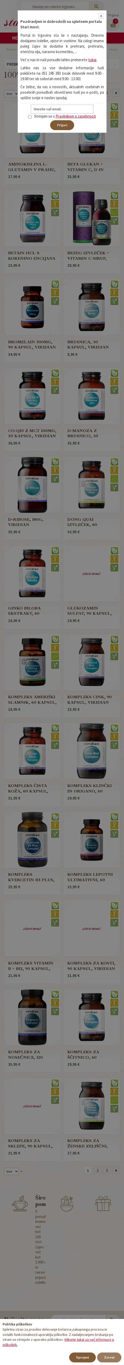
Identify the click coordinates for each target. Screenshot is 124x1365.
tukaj (92, 59)
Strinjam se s (41, 116)
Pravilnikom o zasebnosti (76, 116)
